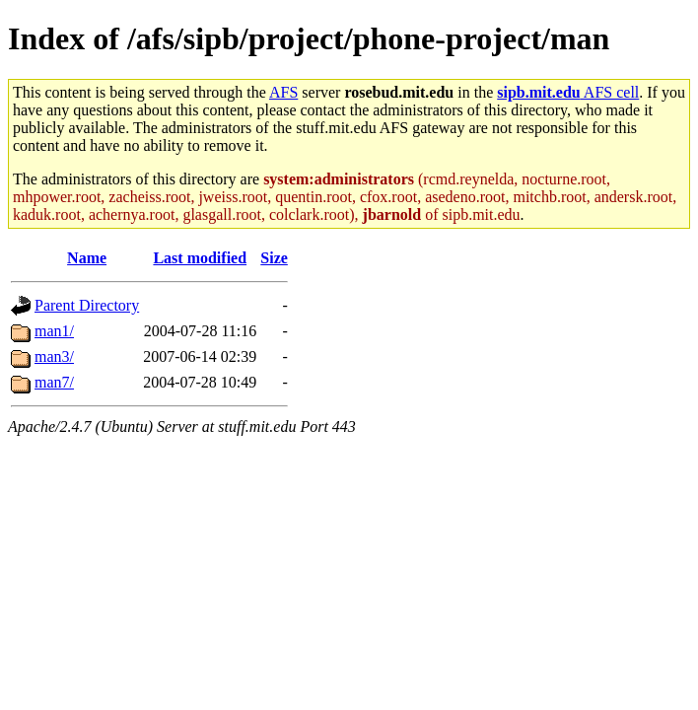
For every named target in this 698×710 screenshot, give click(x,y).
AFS (283, 92)
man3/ (54, 356)
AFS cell (568, 92)
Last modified (199, 257)
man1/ (54, 330)
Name (86, 257)
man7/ (54, 382)
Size (274, 257)
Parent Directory (87, 305)
